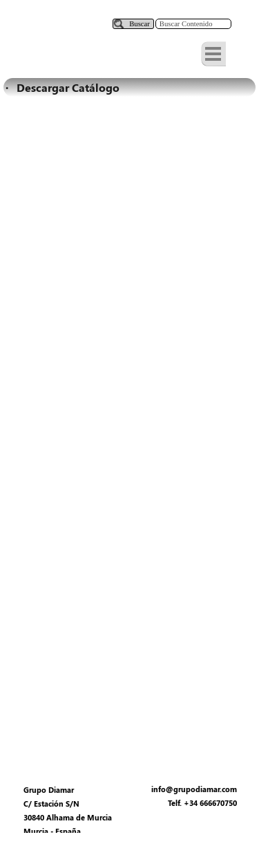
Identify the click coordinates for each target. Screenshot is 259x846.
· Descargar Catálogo (62, 87)
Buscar (139, 24)
